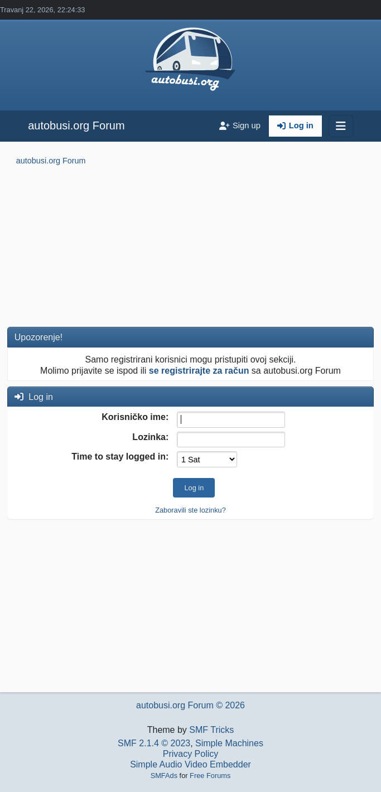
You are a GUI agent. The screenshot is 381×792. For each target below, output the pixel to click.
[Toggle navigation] (341, 126)
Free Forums (210, 775)
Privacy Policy (191, 754)
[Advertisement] (190, 248)
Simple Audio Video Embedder (190, 764)
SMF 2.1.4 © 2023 (154, 743)
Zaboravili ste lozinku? (190, 510)
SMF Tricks (211, 730)
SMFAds (164, 775)
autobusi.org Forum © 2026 (190, 705)
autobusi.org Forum (76, 125)
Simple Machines (229, 743)
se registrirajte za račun (199, 370)
